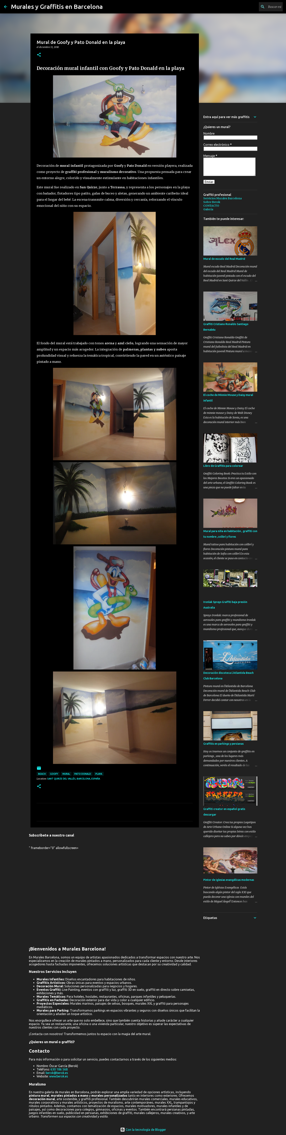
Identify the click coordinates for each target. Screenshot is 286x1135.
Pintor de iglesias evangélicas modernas (228, 879)
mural (66, 774)
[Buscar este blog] (262, 6)
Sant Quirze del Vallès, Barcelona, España (73, 778)
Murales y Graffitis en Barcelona (57, 6)
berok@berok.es (57, 1073)
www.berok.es (58, 1076)
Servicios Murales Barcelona (222, 198)
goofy (54, 774)
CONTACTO (211, 205)
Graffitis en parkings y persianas (223, 743)
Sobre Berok (211, 202)
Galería (208, 209)
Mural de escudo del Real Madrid (224, 258)
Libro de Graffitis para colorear (223, 465)
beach (42, 774)
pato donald (82, 774)
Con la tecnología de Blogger (143, 1129)
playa (98, 774)
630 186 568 (59, 1069)
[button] (39, 55)
